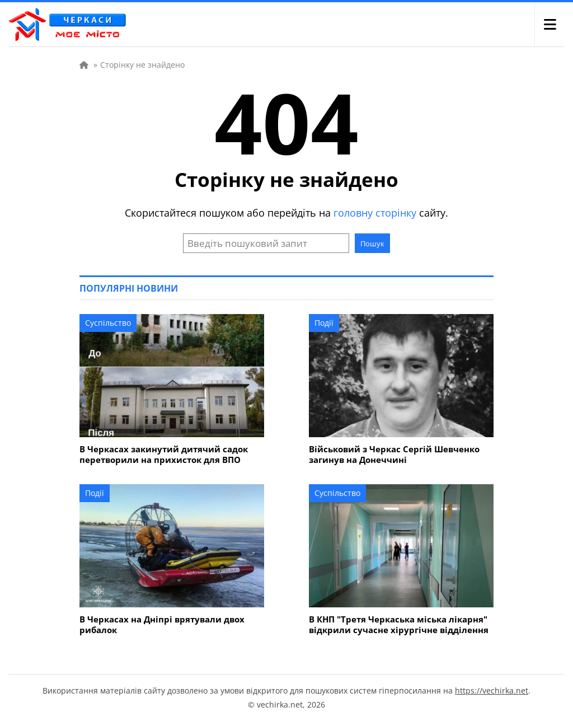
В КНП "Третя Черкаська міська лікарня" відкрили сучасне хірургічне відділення (399, 624)
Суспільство (108, 322)
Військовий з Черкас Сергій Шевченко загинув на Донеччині (394, 454)
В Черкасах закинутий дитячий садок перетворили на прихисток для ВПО (163, 454)
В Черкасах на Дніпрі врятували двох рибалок (162, 624)
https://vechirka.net (491, 690)
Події (324, 322)
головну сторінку (375, 212)
